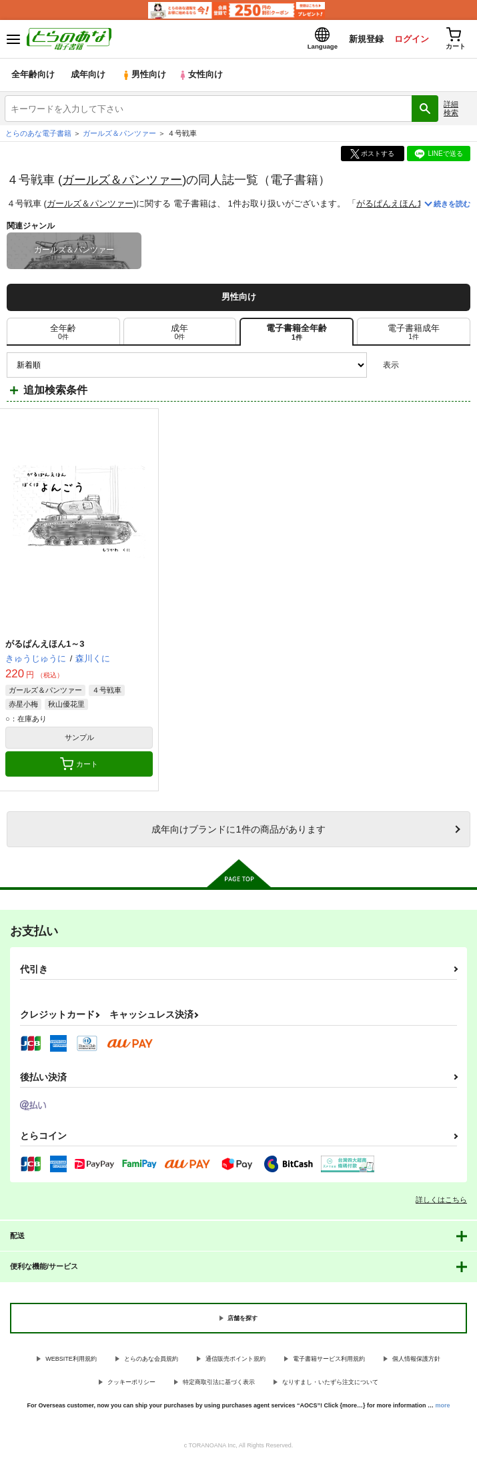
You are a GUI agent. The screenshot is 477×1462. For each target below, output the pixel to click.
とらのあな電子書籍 (38, 135)
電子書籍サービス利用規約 (329, 1360)
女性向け (200, 76)
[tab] (413, 333)
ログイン (411, 39)
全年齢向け (33, 76)
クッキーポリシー (131, 1383)
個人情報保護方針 (416, 1360)
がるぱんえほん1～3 (397, 205)
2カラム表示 (437, 366)
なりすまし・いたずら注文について (330, 1383)
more (443, 1406)
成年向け (88, 76)
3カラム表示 (414, 366)
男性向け (143, 76)
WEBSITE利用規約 (71, 1360)
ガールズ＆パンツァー (122, 180)
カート (79, 765)
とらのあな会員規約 (151, 1360)
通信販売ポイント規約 (235, 1360)
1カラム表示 (460, 366)
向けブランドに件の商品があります (238, 830)
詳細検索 (451, 109)
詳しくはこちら (441, 1201)
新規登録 (365, 39)
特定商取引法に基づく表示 (219, 1383)
